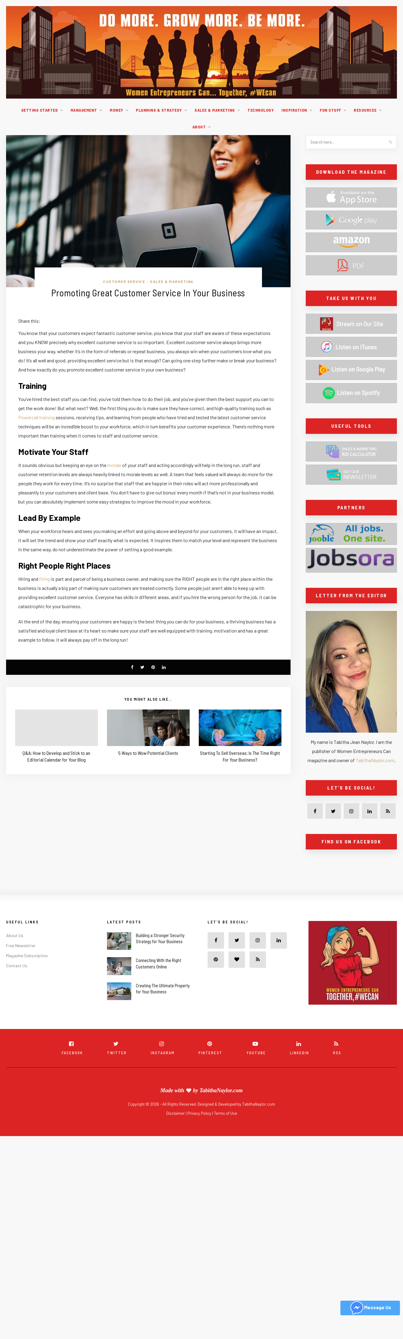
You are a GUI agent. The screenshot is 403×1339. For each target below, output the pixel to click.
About (199, 126)
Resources (365, 110)
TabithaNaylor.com (375, 760)
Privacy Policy (200, 1113)
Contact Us (16, 965)
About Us (14, 935)
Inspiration (294, 110)
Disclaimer (176, 1113)
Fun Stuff (330, 110)
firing (44, 579)
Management (84, 110)
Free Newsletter (21, 945)
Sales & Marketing (215, 110)
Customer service (124, 281)
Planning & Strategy (159, 110)
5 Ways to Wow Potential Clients (148, 753)
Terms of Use (225, 1113)
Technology (260, 110)
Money (116, 110)
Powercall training (36, 417)
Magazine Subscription (27, 955)
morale (114, 465)
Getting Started (39, 110)
